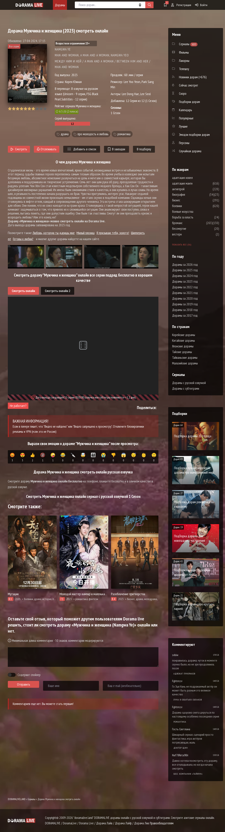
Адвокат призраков (184, 673)
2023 (74, 75)
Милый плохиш (86, 233)
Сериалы (31, 799)
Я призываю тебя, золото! (113, 233)
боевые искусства (194, 211)
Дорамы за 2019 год (185, 304)
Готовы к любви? (23, 239)
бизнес (188, 200)
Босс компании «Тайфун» (188, 773)
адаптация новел (194, 178)
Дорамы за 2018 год (185, 310)
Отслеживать (46, 149)
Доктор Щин (180, 747)
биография (190, 194)
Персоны (184, 143)
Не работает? (18, 406)
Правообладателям (161, 823)
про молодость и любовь (93, 134)
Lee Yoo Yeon (132, 81)
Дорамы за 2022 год (185, 287)
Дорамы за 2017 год (185, 315)
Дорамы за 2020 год (185, 298)
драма (65, 134)
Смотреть (19, 149)
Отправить (23, 684)
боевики (188, 206)
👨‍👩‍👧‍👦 (93, 457)
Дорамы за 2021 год (185, 293)
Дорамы (60, 5)
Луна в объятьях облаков (187, 699)
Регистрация (181, 5)
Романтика (179, 721)
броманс (189, 223)
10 (45, 109)
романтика (123, 134)
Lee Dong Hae (130, 94)
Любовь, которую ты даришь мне (54, 233)
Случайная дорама (190, 151)
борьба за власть (194, 217)
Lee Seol (145, 94)
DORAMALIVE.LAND (16, 799)
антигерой (190, 189)
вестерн (188, 234)
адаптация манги (194, 183)
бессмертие (191, 228)
